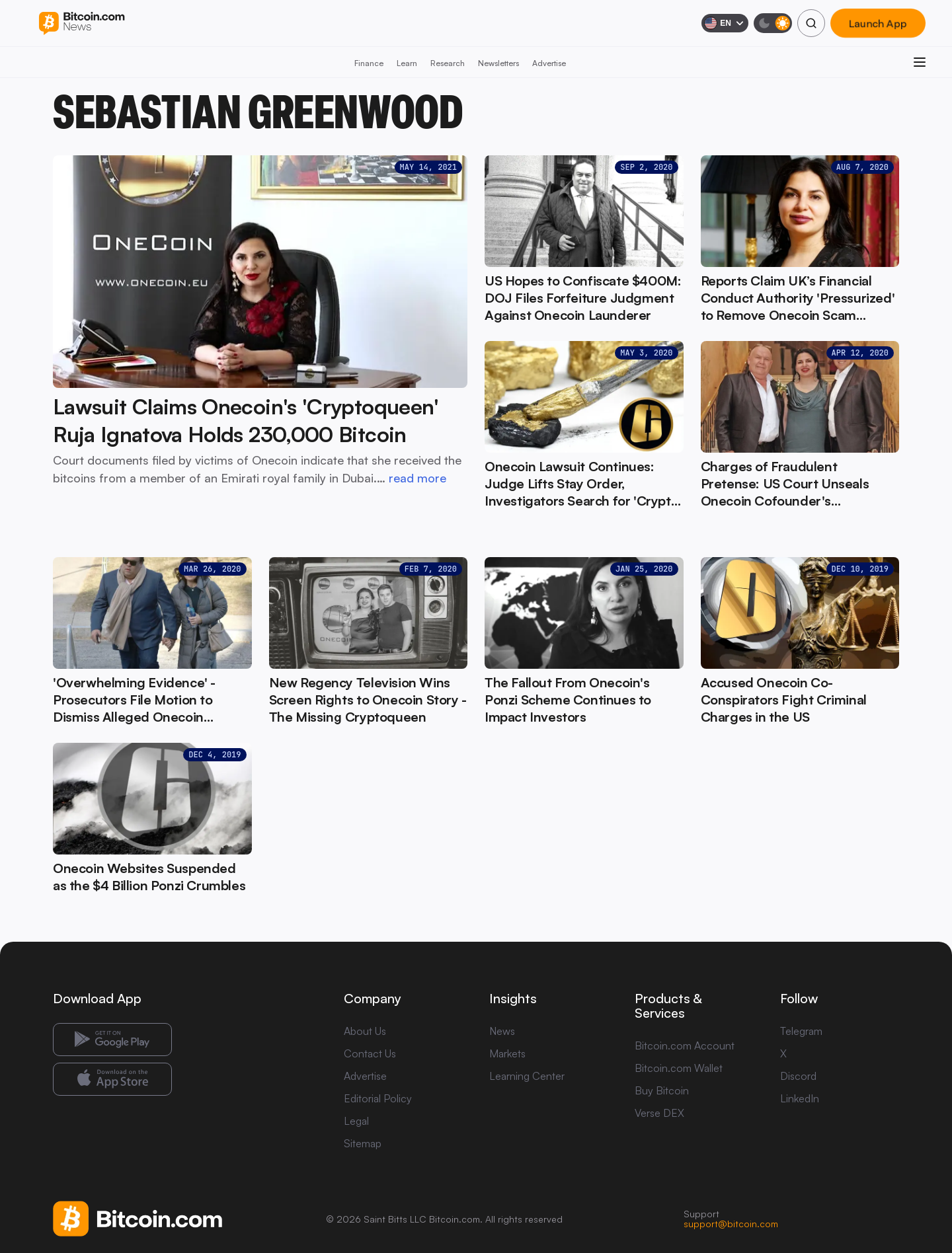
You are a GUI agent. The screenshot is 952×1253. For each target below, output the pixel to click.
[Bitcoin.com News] (81, 23)
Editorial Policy (378, 1098)
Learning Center (527, 1075)
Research (447, 63)
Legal (356, 1120)
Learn (407, 63)
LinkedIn (799, 1098)
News (502, 1031)
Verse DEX (659, 1113)
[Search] (811, 23)
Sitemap (362, 1143)
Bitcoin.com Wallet (679, 1068)
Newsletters (498, 63)
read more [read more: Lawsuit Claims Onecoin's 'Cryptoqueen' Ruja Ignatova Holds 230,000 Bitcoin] (417, 478)
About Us (365, 1031)
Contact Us (370, 1053)
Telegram (801, 1031)
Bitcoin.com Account (684, 1045)
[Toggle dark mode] (773, 23)
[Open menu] (920, 62)
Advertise (549, 63)
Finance (368, 63)
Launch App (878, 23)
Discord (798, 1075)
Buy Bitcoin (662, 1090)
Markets (507, 1053)
